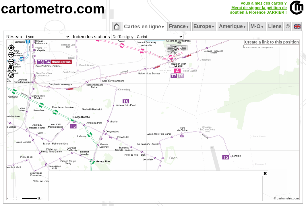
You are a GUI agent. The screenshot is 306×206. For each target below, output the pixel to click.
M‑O (257, 26)
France (179, 26)
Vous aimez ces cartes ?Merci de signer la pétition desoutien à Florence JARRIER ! (258, 8)
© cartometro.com (286, 199)
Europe (204, 26)
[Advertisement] (155, 186)
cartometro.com (53, 8)
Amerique (233, 26)
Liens (275, 26)
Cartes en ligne (145, 26)
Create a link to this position (272, 42)
